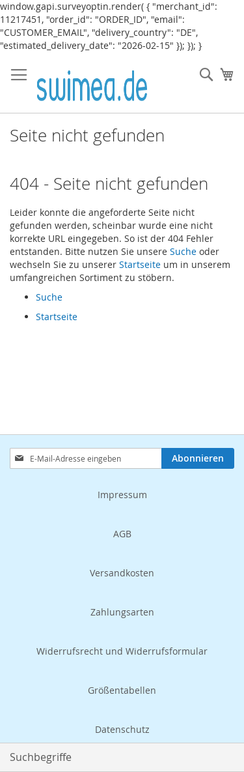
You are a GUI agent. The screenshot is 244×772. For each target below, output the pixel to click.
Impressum (122, 494)
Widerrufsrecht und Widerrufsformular (122, 651)
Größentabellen (122, 690)
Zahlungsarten (122, 612)
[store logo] (92, 82)
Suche (183, 251)
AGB (122, 533)
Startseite (140, 264)
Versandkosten (122, 573)
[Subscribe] (197, 458)
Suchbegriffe (41, 757)
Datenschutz (122, 729)
